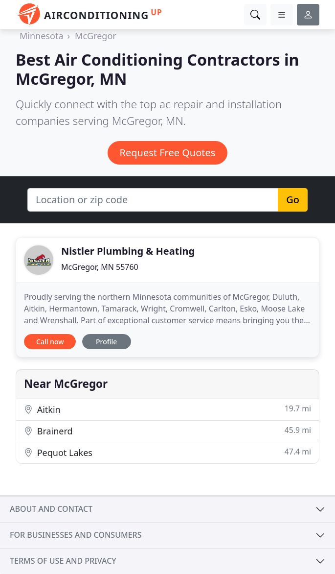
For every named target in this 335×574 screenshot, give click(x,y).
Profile (106, 341)
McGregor (95, 36)
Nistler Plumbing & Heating (128, 251)
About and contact (51, 508)
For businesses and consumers (75, 534)
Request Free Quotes (168, 152)
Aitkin (167, 409)
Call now (50, 341)
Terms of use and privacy (63, 560)
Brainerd (167, 431)
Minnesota (41, 36)
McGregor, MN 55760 (99, 267)
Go (292, 199)
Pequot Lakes (167, 452)
